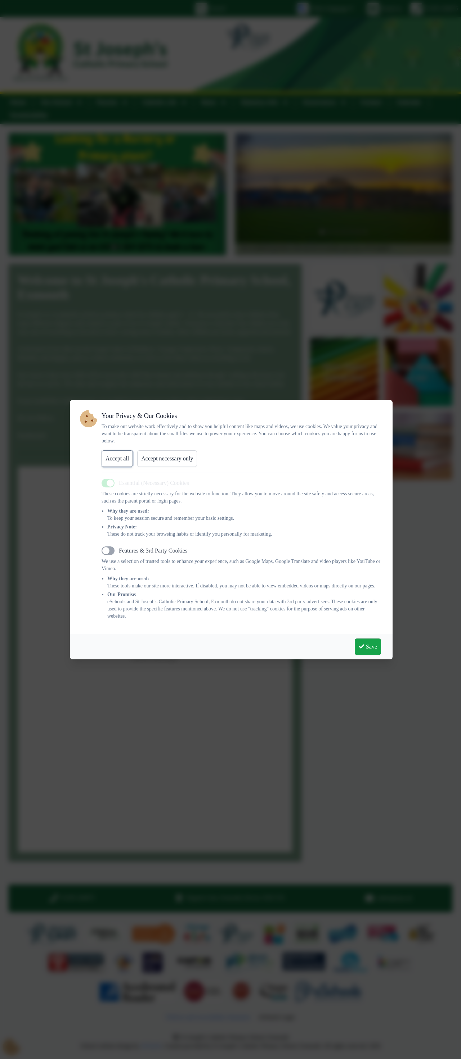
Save (368, 647)
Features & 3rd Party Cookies (153, 550)
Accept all (117, 458)
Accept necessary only (167, 458)
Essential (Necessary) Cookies (154, 483)
